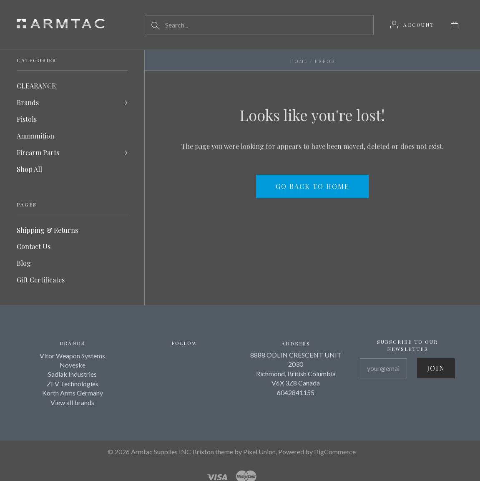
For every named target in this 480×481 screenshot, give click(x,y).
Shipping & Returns (47, 230)
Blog (24, 263)
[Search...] (259, 25)
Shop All (29, 169)
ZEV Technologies (72, 384)
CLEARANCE (36, 85)
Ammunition (35, 135)
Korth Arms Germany (72, 393)
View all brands (72, 402)
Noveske (72, 365)
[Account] (412, 24)
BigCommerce (335, 452)
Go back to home (312, 186)
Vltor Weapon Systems (72, 356)
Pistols (27, 119)
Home (299, 61)
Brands (28, 102)
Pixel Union (259, 452)
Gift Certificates (41, 280)
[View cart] (454, 24)
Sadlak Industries (72, 374)
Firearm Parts (38, 152)
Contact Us (33, 246)
